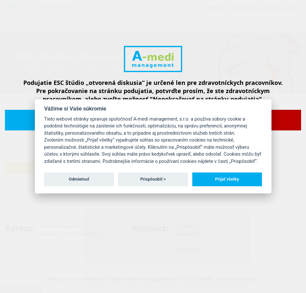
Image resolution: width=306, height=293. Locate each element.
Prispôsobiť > (153, 179)
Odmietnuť (79, 179)
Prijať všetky (227, 179)
